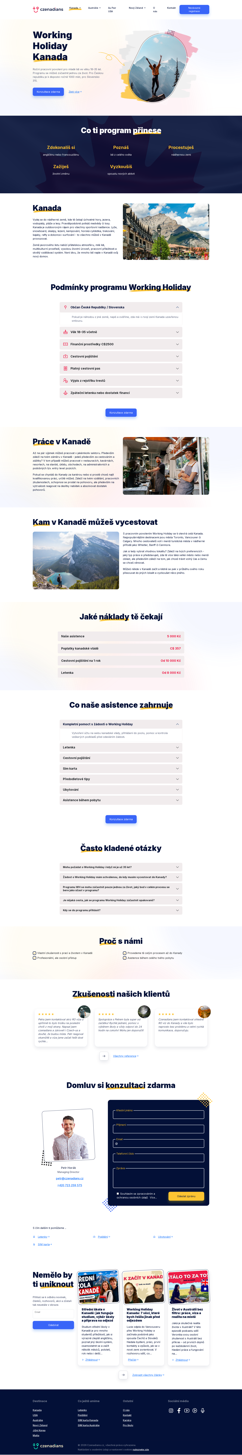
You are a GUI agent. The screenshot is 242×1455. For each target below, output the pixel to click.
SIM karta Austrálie (88, 1425)
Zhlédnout (91, 1360)
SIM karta (42, 1244)
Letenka (69, 748)
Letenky (41, 1237)
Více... (153, 1197)
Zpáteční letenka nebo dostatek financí (96, 393)
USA (35, 1415)
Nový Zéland (40, 1425)
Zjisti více (75, 91)
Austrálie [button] (93, 8)
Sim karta (70, 769)
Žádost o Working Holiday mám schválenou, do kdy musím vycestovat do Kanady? (115, 877)
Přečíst (133, 1360)
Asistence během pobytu (82, 800)
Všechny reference (126, 1056)
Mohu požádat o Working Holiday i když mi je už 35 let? (97, 867)
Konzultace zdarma (48, 91)
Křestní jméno (124, 1110)
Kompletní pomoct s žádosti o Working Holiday (98, 724)
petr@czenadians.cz (68, 1178)
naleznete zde (141, 1449)
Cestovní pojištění (80, 356)
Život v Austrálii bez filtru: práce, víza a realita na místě (187, 1313)
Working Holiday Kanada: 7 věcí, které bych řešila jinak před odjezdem (143, 1315)
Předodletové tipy (76, 779)
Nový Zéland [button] (136, 8)
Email (119, 1139)
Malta (36, 1435)
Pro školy (128, 1425)
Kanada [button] (74, 8)
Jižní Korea (39, 1430)
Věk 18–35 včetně (80, 332)
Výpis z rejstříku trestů (84, 381)
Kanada (37, 1410)
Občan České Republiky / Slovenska (93, 307)
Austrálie (38, 1420)
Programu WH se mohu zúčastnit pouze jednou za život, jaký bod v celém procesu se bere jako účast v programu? (116, 889)
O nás (155, 10)
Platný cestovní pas (81, 368)
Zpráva (120, 1168)
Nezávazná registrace (194, 9)
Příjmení (121, 1125)
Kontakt (171, 8)
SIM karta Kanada (88, 1420)
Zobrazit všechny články (148, 1375)
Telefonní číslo (125, 1154)
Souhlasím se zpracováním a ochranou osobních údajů (137, 1195)
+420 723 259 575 (68, 1185)
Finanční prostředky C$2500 (88, 344)
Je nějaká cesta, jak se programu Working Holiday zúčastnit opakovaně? (109, 900)
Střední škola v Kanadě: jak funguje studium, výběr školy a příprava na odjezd (98, 1315)
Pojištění (101, 1237)
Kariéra (127, 1420)
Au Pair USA (112, 10)
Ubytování (70, 790)
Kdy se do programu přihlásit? (81, 910)
